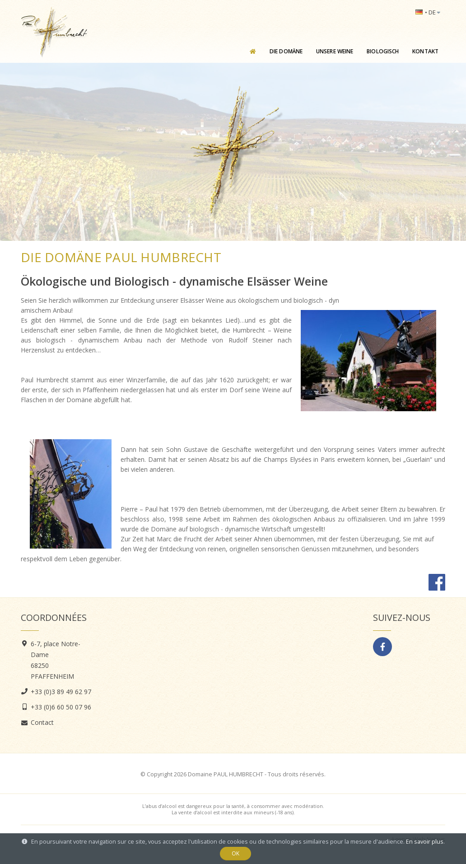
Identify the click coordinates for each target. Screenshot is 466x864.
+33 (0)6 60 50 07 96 (61, 707)
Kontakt (425, 51)
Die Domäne (286, 51)
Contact (42, 722)
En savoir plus (424, 841)
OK (235, 853)
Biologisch (383, 51)
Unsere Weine (334, 51)
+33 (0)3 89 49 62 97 (61, 691)
